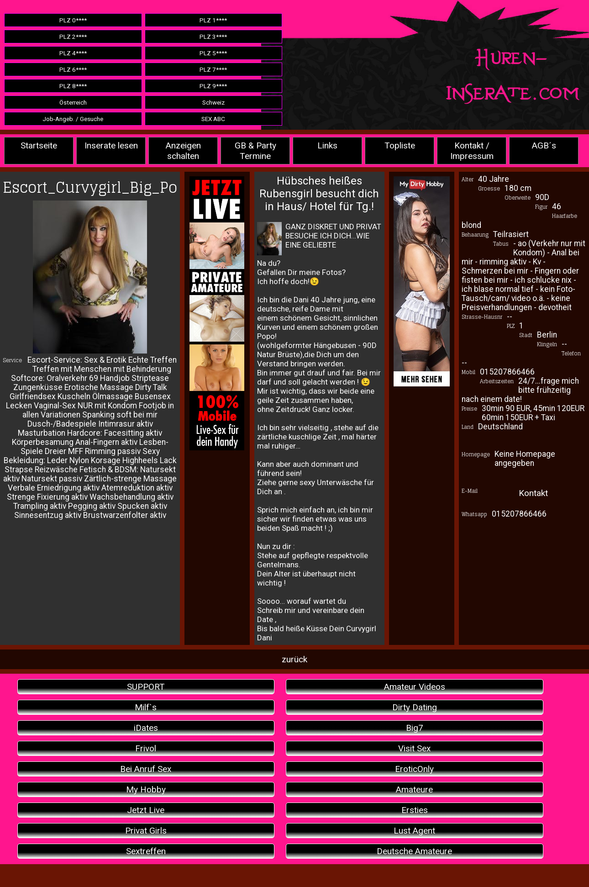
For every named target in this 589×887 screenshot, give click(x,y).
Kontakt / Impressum (472, 150)
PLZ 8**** (73, 86)
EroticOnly (414, 769)
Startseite (39, 145)
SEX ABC (213, 118)
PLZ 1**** (213, 20)
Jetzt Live (145, 810)
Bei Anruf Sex (145, 769)
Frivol (145, 748)
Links (327, 145)
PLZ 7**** (213, 69)
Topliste (399, 145)
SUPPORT (146, 686)
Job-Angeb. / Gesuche (72, 118)
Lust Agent (414, 830)
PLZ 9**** (213, 86)
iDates (146, 728)
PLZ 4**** (73, 53)
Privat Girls (146, 830)
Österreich (73, 102)
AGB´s (544, 145)
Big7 (414, 728)
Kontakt (533, 493)
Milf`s (146, 707)
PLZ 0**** (73, 20)
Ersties (414, 810)
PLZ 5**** (213, 53)
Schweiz (213, 102)
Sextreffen (146, 851)
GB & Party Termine (255, 150)
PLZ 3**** (213, 36)
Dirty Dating (414, 707)
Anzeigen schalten (183, 150)
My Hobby (146, 789)
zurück (294, 659)
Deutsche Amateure (414, 851)
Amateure (414, 789)
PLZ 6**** (73, 69)
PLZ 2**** (73, 36)
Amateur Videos (414, 686)
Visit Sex (414, 748)
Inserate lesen (111, 145)
